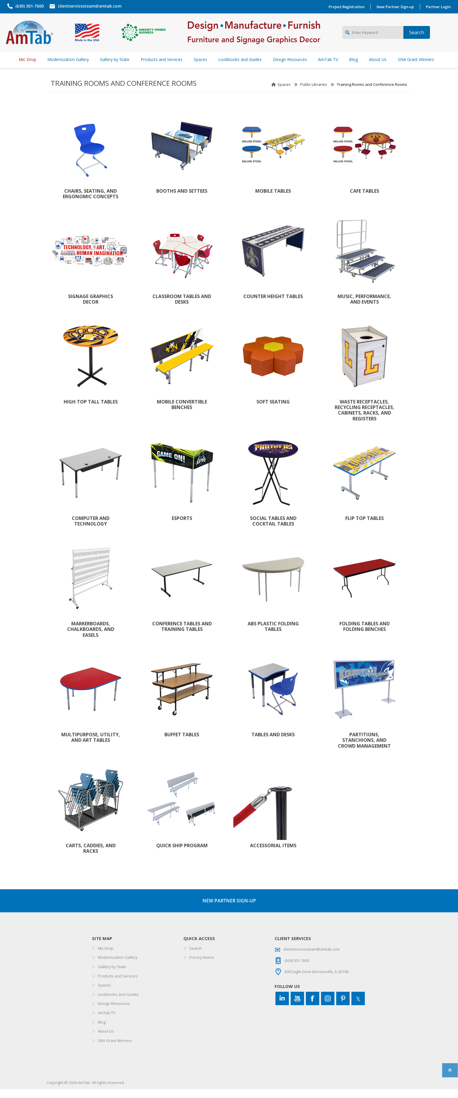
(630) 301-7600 (28, 6)
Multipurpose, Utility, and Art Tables (90, 746)
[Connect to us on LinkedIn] (282, 1007)
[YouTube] (297, 1007)
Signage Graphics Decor (90, 308)
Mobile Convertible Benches (182, 413)
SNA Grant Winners (115, 1049)
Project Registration (348, 6)
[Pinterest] (343, 1007)
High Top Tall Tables (91, 410)
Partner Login (439, 6)
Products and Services (118, 984)
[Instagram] (327, 1007)
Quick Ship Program (182, 854)
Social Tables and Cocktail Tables (273, 529)
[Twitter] (358, 1007)
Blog (101, 1030)
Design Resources (114, 1012)
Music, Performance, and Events (364, 308)
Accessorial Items (273, 854)
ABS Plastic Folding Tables (273, 635)
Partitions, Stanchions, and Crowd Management (364, 749)
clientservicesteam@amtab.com (88, 6)
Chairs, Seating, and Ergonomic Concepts (90, 202)
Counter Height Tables (273, 305)
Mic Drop (105, 957)
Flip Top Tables (364, 527)
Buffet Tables (181, 743)
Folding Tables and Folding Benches (364, 635)
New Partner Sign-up (396, 6)
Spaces (284, 93)
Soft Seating (273, 410)
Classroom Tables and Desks (181, 308)
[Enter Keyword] (372, 36)
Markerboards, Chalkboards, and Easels (90, 638)
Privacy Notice (201, 966)
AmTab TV (106, 1021)
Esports (182, 527)
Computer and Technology (91, 529)
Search (195, 957)
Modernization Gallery (118, 966)
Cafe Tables (364, 200)
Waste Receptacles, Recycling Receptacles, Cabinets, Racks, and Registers (364, 419)
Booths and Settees (181, 200)
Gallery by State (112, 975)
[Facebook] (312, 1007)
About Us (106, 1040)
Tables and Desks (273, 743)
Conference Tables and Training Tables (182, 635)
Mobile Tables (273, 200)
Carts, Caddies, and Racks (91, 857)
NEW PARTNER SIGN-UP (229, 909)
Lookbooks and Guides (118, 1003)
